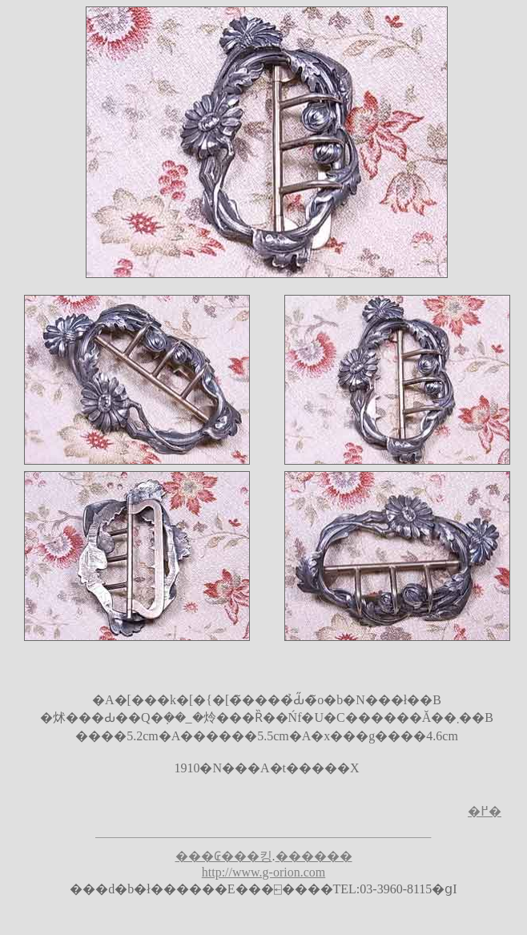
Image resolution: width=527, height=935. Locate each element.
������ (314, 856)
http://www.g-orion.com (264, 872)
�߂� (484, 811)
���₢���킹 (223, 856)
